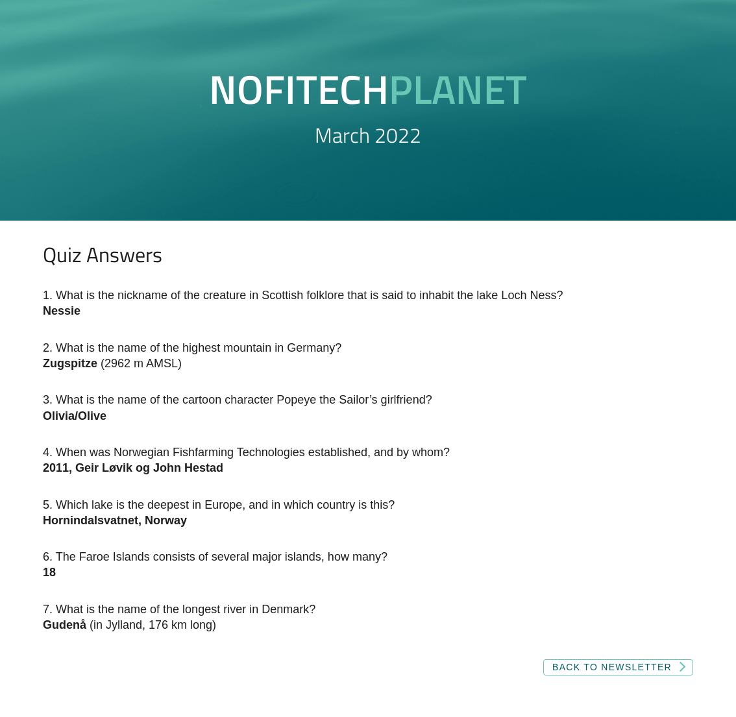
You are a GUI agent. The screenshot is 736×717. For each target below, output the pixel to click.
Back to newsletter (612, 667)
